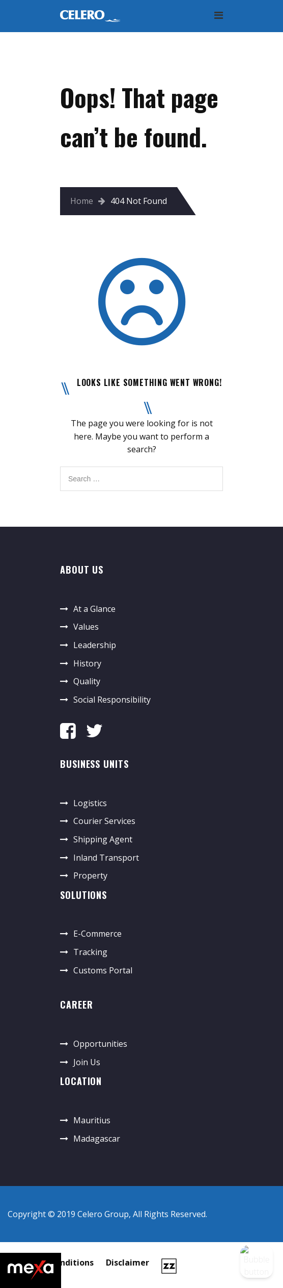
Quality (86, 681)
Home (81, 201)
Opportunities (100, 1043)
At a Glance (94, 608)
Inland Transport (106, 857)
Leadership (94, 645)
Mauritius (91, 1120)
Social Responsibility (112, 699)
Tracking (90, 952)
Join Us (86, 1062)
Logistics (90, 803)
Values (86, 626)
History (87, 663)
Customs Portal (102, 970)
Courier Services (104, 821)
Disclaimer (127, 1262)
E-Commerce (97, 933)
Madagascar (96, 1138)
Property (90, 875)
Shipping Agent (102, 839)
